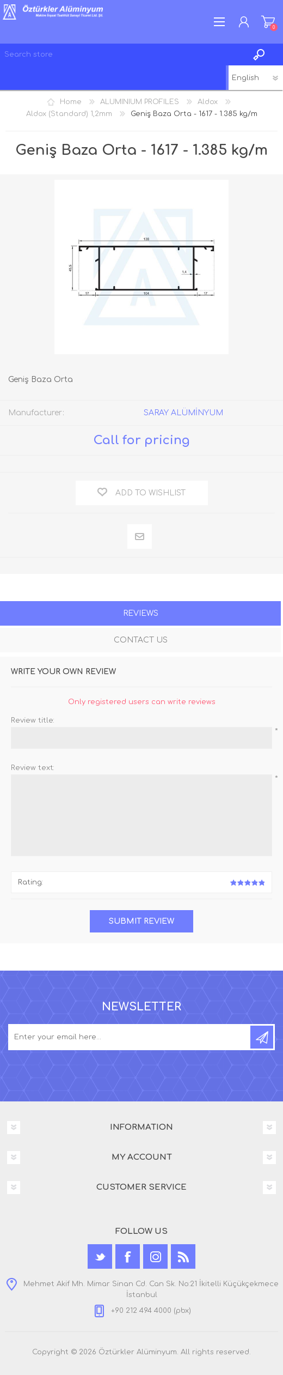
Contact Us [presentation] (141, 640)
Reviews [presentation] (140, 613)
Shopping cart (268, 22)
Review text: (32, 768)
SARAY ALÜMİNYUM (183, 413)
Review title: (32, 720)
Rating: (30, 882)
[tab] (140, 614)
